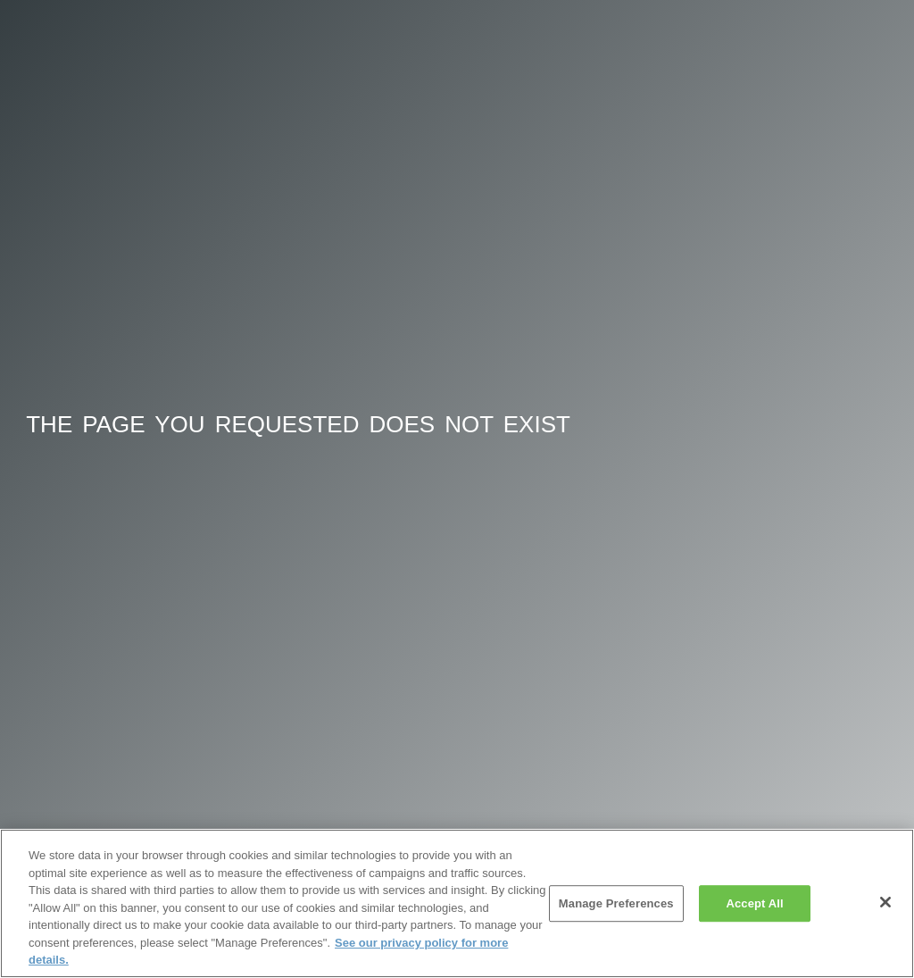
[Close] (885, 902)
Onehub (93, 53)
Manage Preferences (616, 903)
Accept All (754, 903)
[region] (457, 903)
